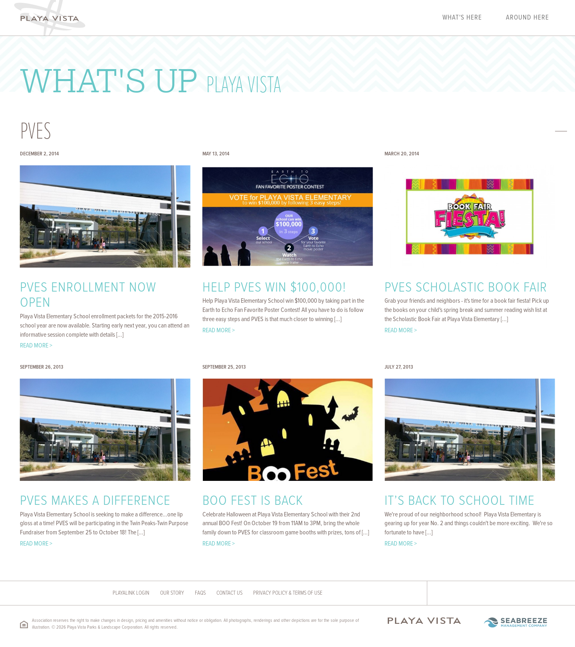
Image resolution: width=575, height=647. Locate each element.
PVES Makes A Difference (95, 501)
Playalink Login (131, 593)
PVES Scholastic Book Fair (466, 288)
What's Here (462, 18)
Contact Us (229, 593)
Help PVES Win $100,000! (274, 288)
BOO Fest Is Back (252, 501)
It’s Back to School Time (460, 501)
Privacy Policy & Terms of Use (287, 593)
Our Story (172, 593)
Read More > (36, 345)
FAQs (200, 593)
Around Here (527, 18)
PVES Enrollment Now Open (88, 296)
